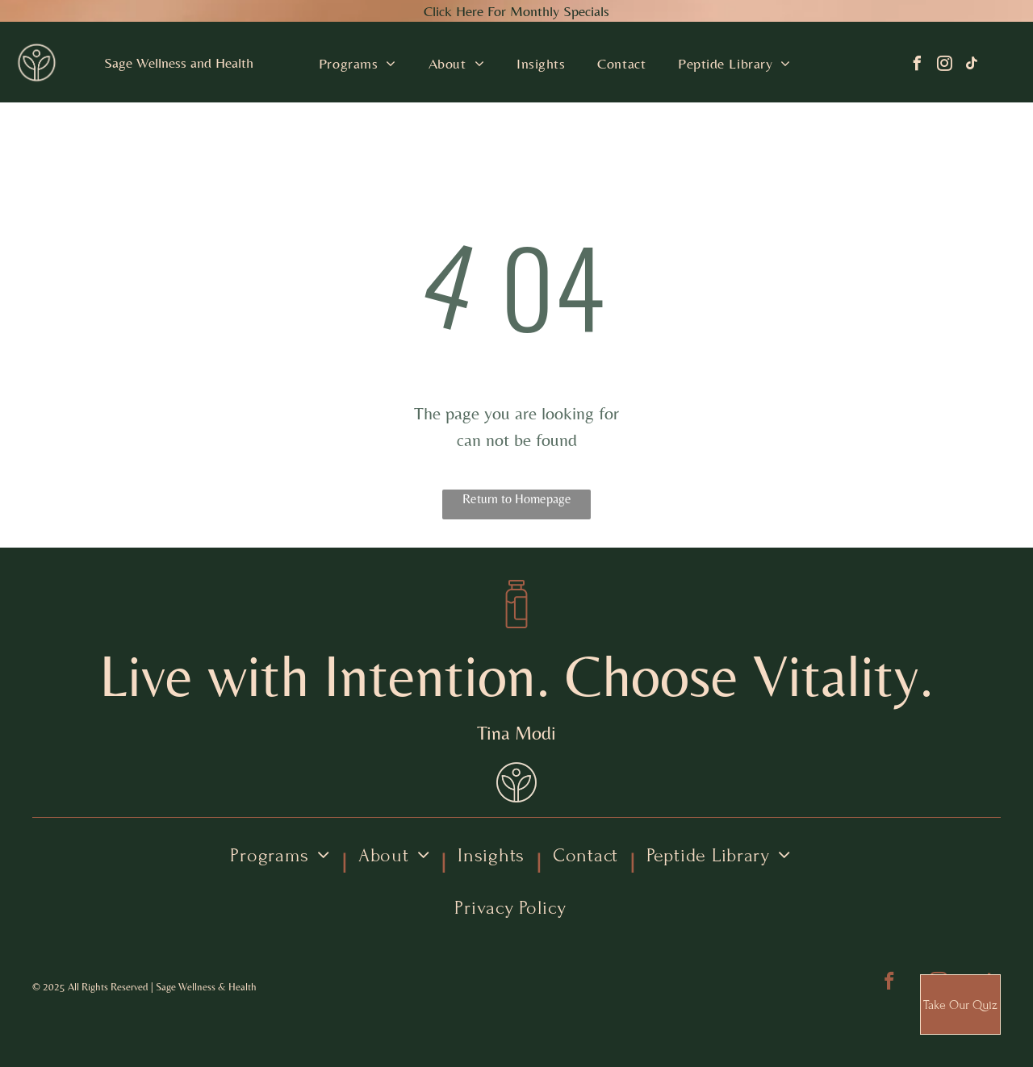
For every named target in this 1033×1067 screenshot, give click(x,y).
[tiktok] (971, 65)
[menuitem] (357, 63)
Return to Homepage (516, 498)
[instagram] (944, 65)
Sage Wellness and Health (178, 62)
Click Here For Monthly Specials (516, 10)
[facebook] (916, 65)
